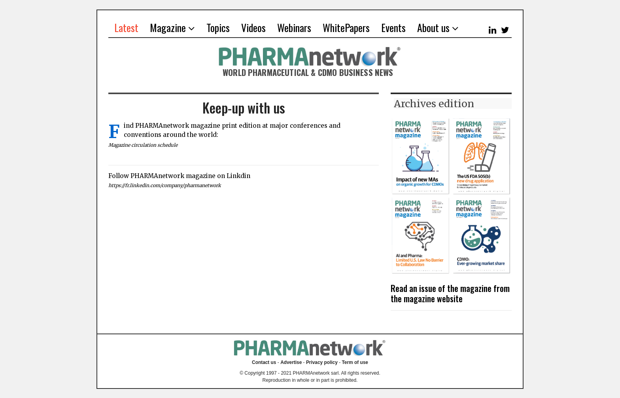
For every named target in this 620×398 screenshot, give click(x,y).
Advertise (291, 362)
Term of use (355, 362)
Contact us (263, 362)
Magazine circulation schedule (144, 145)
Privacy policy (322, 362)
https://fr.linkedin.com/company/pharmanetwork (165, 185)
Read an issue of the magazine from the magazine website (450, 293)
